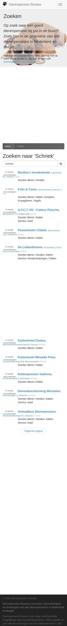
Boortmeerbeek (32, 361)
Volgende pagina (33, 431)
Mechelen (23, 395)
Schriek (9, 177)
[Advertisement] (33, 105)
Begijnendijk (24, 214)
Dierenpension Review (22, 4)
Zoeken (20, 146)
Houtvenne (12, 234)
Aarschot (29, 416)
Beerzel (56, 190)
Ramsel (34, 344)
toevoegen (9, 61)
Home (8, 146)
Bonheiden (24, 378)
